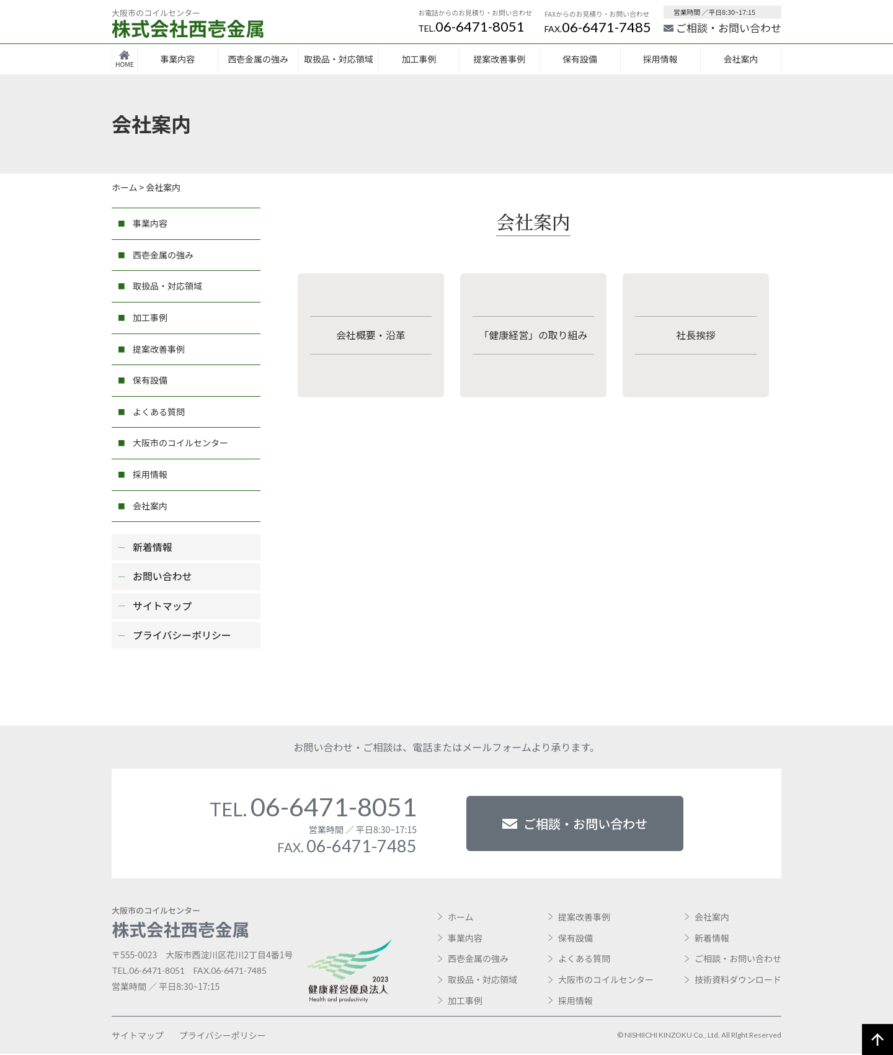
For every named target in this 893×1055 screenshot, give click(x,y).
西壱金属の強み (258, 59)
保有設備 (579, 59)
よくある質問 (159, 411)
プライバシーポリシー (182, 635)
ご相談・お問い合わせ (722, 27)
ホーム (461, 918)
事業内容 (177, 59)
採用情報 (660, 59)
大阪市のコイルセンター (180, 442)
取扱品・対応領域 (338, 59)
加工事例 (419, 59)
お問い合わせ (162, 577)
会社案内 (741, 59)
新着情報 (152, 547)
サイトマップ (162, 606)
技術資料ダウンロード (738, 980)
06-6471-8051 (471, 26)
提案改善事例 (499, 59)
